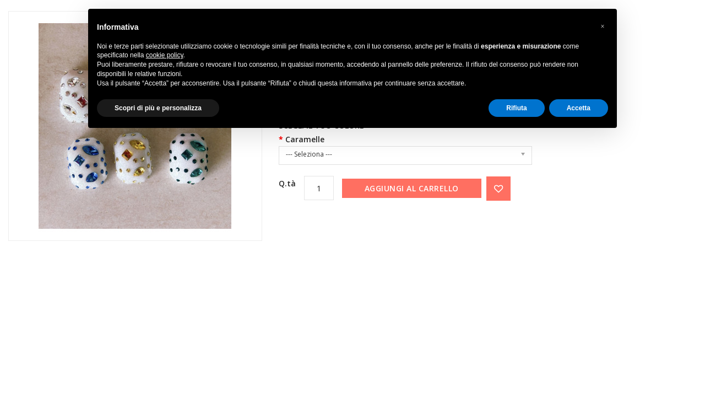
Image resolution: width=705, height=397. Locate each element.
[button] (602, 26)
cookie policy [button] (164, 55)
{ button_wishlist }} (498, 188)
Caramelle (304, 139)
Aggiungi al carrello (412, 188)
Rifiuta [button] (516, 108)
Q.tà (287, 183)
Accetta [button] (578, 108)
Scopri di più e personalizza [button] (158, 108)
